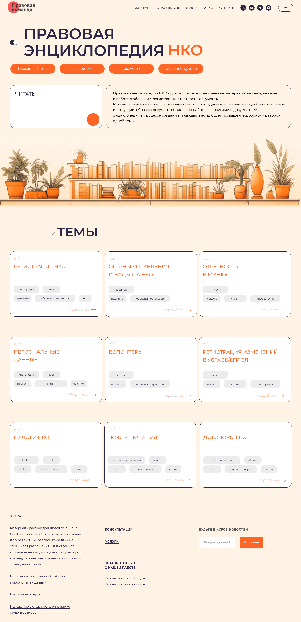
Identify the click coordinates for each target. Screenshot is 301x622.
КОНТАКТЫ (226, 7)
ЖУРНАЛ (142, 7)
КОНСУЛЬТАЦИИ (168, 7)
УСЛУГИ (192, 7)
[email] (217, 542)
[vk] (243, 8)
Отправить (251, 542)
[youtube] (252, 8)
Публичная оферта (25, 594)
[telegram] (260, 8)
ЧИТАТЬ (25, 94)
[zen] (268, 8)
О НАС (208, 7)
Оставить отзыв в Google (125, 584)
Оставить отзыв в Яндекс (125, 578)
